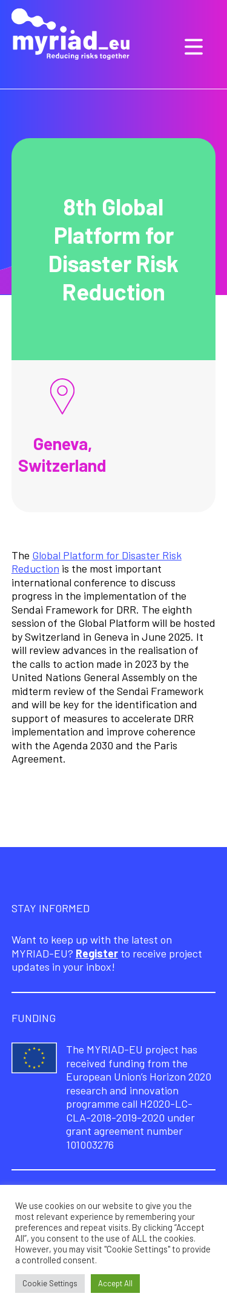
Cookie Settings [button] (49, 1283)
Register (97, 953)
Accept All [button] (115, 1283)
